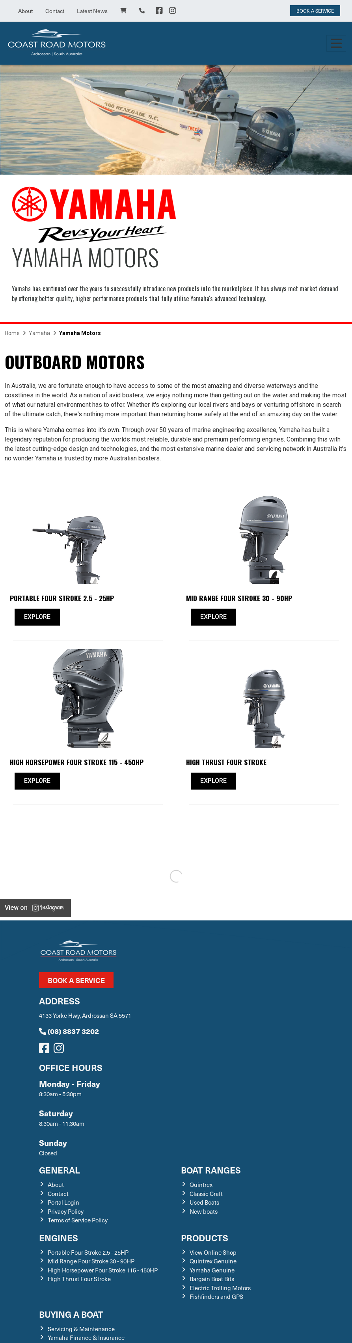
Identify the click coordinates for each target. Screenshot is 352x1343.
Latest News (92, 11)
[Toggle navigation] (336, 43)
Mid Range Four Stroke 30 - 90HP (91, 1261)
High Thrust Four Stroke (79, 1279)
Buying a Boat (71, 1314)
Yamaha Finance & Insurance (86, 1337)
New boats (204, 1211)
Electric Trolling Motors (220, 1288)
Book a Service (76, 980)
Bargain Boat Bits (212, 1279)
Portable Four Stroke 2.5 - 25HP (88, 1252)
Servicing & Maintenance (81, 1329)
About (25, 11)
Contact (54, 11)
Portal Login (63, 1202)
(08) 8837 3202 (69, 1031)
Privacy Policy (66, 1211)
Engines (58, 1237)
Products (204, 1237)
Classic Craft (206, 1194)
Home (12, 333)
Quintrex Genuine (213, 1261)
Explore (37, 616)
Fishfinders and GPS (216, 1296)
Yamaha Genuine (212, 1270)
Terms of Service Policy (78, 1220)
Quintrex (201, 1184)
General (59, 1170)
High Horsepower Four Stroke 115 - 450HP (103, 1270)
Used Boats (204, 1202)
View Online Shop (213, 1252)
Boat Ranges (211, 1170)
